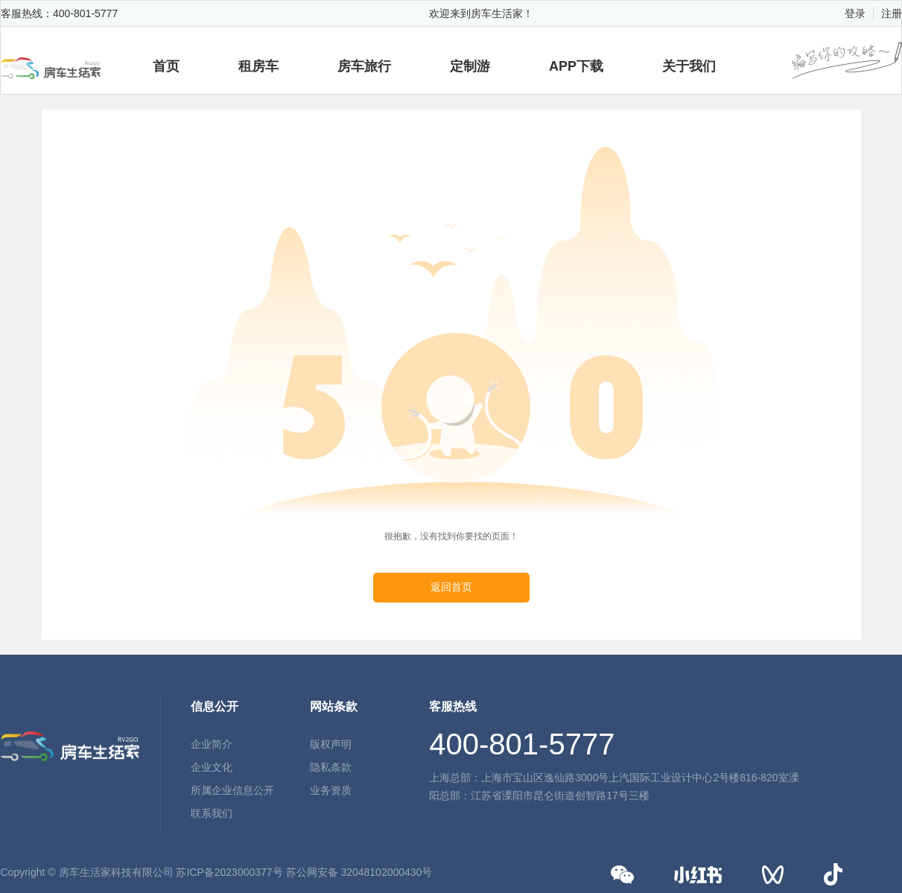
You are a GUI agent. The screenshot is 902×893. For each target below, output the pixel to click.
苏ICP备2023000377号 (229, 872)
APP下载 (576, 66)
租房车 (258, 66)
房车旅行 (364, 66)
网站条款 (334, 706)
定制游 (470, 66)
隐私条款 (331, 767)
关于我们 (689, 66)
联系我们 (211, 813)
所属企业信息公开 (232, 790)
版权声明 (331, 744)
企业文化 (211, 767)
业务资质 (331, 790)
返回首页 (451, 587)
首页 (166, 66)
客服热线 (453, 706)
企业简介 (211, 744)
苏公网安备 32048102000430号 (359, 872)
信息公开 (214, 706)
